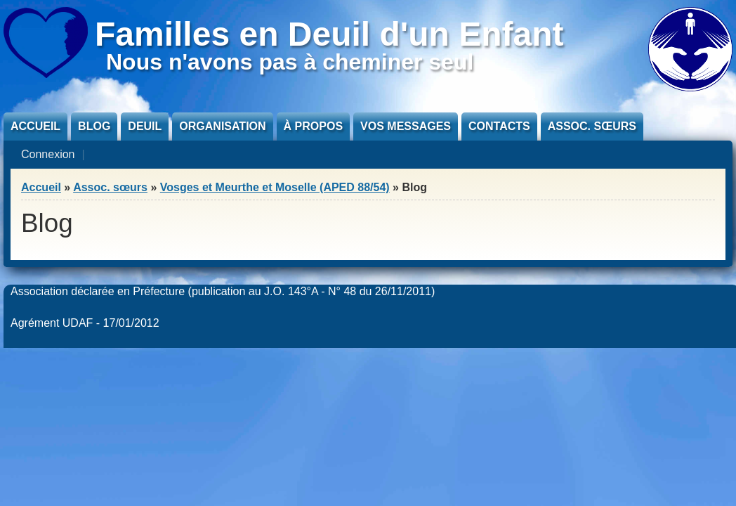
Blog (94, 126)
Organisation (222, 126)
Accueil (35, 126)
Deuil (145, 126)
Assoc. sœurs (592, 126)
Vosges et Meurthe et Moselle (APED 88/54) (275, 187)
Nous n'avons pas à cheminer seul (289, 61)
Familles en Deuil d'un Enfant (329, 34)
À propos (313, 126)
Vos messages (405, 126)
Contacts (499, 126)
